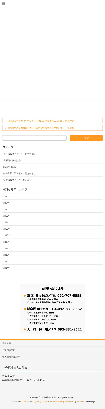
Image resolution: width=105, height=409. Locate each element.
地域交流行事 (9, 167)
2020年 (6, 229)
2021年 (6, 222)
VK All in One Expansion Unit (62, 402)
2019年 (6, 235)
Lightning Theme (40, 402)
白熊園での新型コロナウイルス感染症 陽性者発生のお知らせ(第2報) (41, 120)
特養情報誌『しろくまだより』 (18, 180)
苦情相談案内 (8, 350)
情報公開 (6, 343)
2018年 (6, 242)
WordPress (24, 402)
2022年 (6, 216)
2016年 (6, 255)
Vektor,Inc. (81, 402)
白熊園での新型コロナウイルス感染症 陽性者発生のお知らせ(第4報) (41, 128)
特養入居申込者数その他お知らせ (19, 173)
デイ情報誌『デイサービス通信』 (19, 154)
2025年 (6, 196)
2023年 (6, 209)
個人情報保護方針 (11, 356)
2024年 (6, 203)
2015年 (6, 261)
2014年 (6, 268)
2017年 (6, 248)
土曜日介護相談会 (12, 160)
